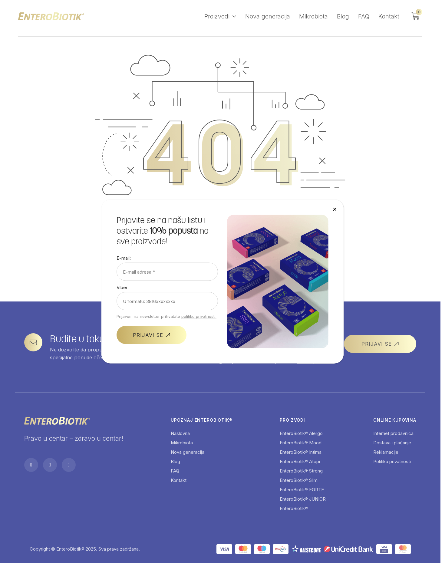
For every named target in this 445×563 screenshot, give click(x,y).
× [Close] (334, 209)
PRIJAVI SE (148, 335)
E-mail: (124, 258)
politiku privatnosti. (198, 316)
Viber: (123, 287)
